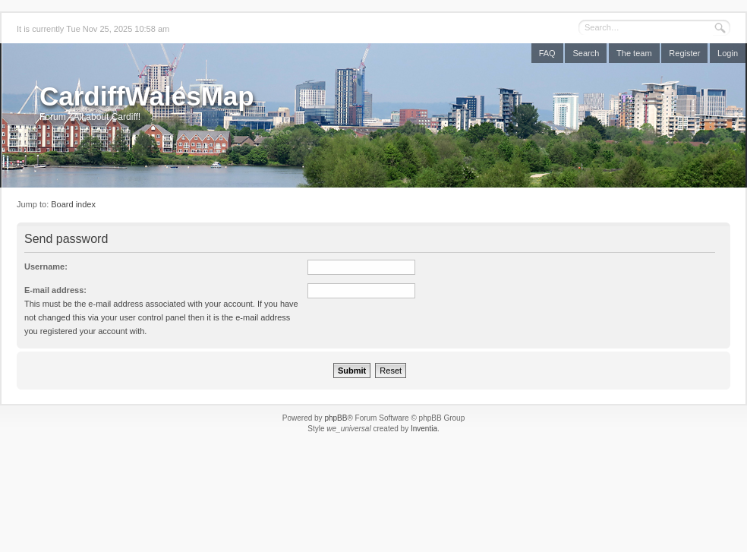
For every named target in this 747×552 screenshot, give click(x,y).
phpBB (335, 418)
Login (727, 53)
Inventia (424, 428)
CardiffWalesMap (146, 96)
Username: (46, 266)
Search (585, 53)
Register (684, 53)
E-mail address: (55, 290)
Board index (73, 204)
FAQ (547, 53)
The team (633, 53)
